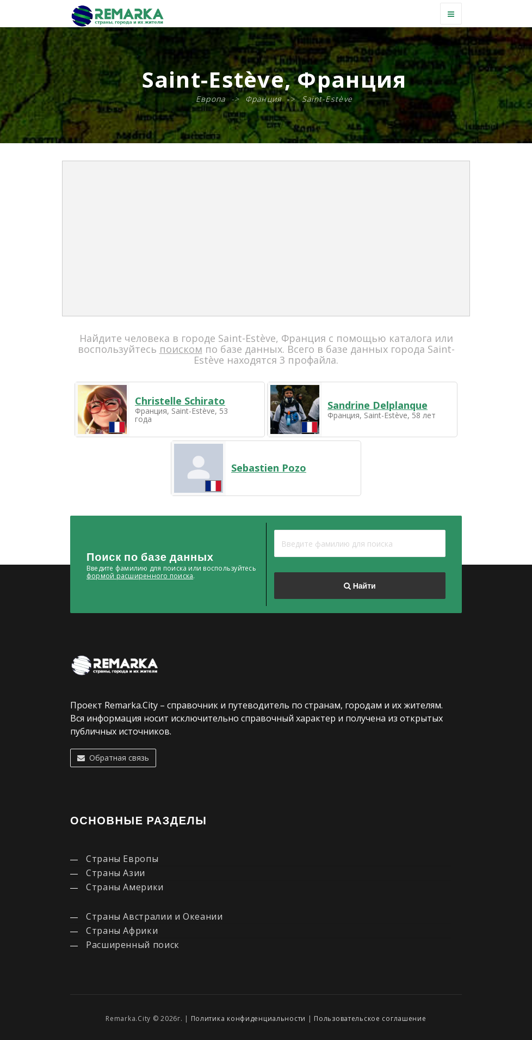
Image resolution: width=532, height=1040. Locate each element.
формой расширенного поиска (139, 575)
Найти (359, 585)
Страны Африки (122, 931)
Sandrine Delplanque (377, 405)
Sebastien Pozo (268, 467)
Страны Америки (125, 887)
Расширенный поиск (133, 945)
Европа (211, 99)
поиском (180, 349)
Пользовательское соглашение (370, 1018)
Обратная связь (113, 758)
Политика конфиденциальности (248, 1018)
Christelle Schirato (180, 400)
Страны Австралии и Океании (154, 916)
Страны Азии (115, 873)
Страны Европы (122, 859)
